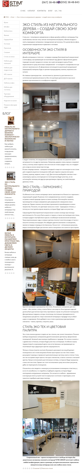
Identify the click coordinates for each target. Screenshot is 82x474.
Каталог (31, 11)
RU (60, 11)
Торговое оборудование (9, 95)
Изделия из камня (10, 100)
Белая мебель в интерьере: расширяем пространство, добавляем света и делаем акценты (12, 241)
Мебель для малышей (8, 62)
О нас (23, 11)
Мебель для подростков (8, 69)
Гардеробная (8, 39)
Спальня (7, 52)
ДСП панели (8, 78)
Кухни (6, 22)
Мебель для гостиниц (8, 88)
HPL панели (8, 74)
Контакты (41, 11)
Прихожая (7, 48)
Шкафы (6, 27)
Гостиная (7, 44)
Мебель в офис (9, 83)
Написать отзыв (47, 468)
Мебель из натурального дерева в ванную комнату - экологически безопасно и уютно (12, 134)
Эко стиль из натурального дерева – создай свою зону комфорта (39, 17)
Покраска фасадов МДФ (10, 106)
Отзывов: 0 (37, 468)
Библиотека (8, 31)
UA (56, 11)
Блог (50, 11)
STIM (6, 17)
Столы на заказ (9, 56)
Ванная (6, 35)
